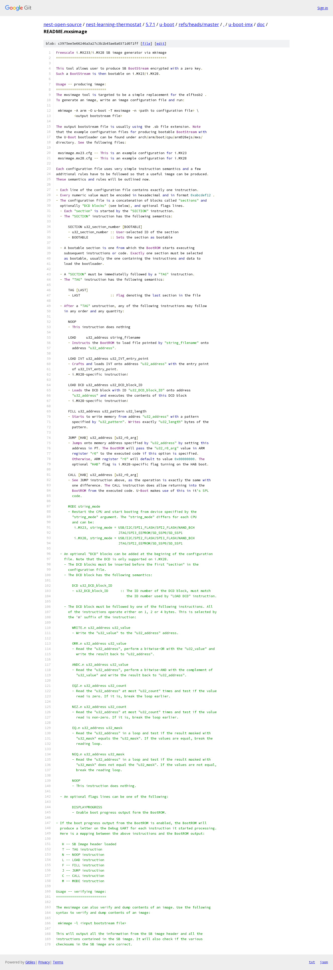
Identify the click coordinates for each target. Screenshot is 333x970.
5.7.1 (150, 24)
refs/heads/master (199, 24)
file (146, 43)
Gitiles (30, 962)
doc (261, 24)
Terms (58, 962)
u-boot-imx (241, 24)
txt (312, 962)
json (324, 962)
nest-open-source (62, 24)
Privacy (44, 962)
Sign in (322, 8)
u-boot (166, 24)
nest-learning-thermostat (113, 24)
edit (160, 43)
